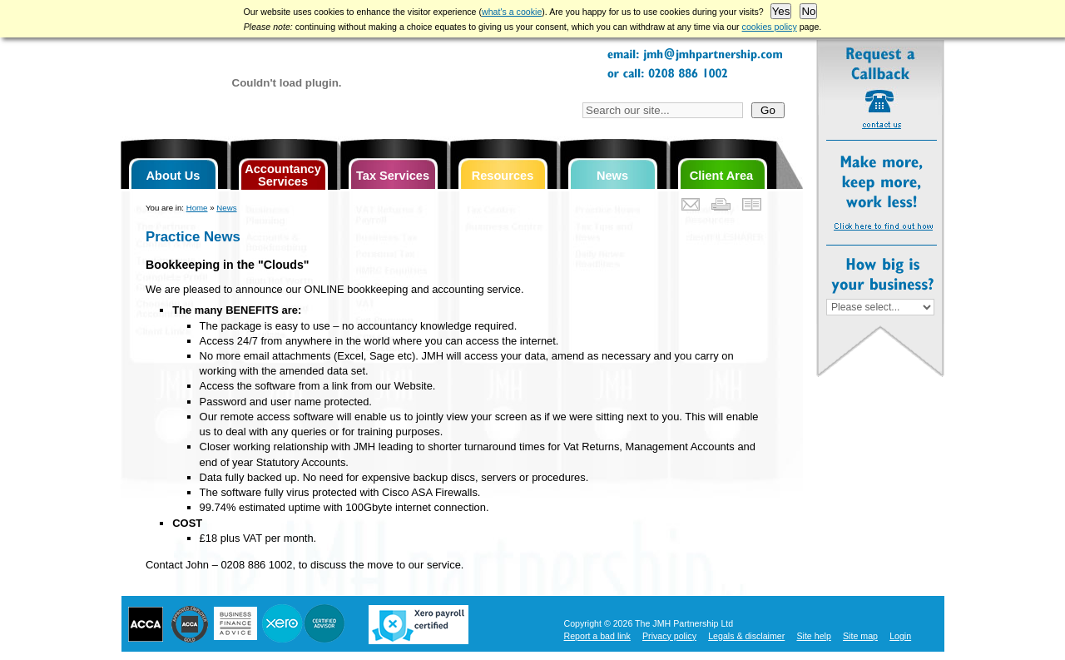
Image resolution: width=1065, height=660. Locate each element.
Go (767, 110)
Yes (781, 11)
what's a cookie (512, 12)
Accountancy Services (283, 175)
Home (197, 207)
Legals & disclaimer (746, 636)
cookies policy (769, 27)
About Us (173, 175)
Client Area (721, 175)
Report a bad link (597, 636)
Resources (503, 175)
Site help (813, 636)
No (808, 11)
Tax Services (392, 175)
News (612, 175)
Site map (860, 636)
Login (900, 636)
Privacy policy (669, 636)
